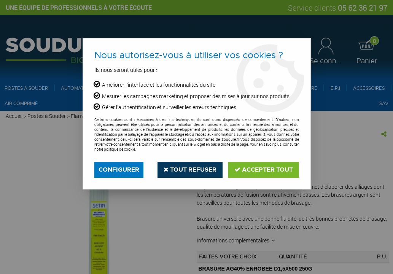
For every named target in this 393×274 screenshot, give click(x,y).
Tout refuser (190, 170)
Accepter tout (263, 170)
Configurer (119, 170)
